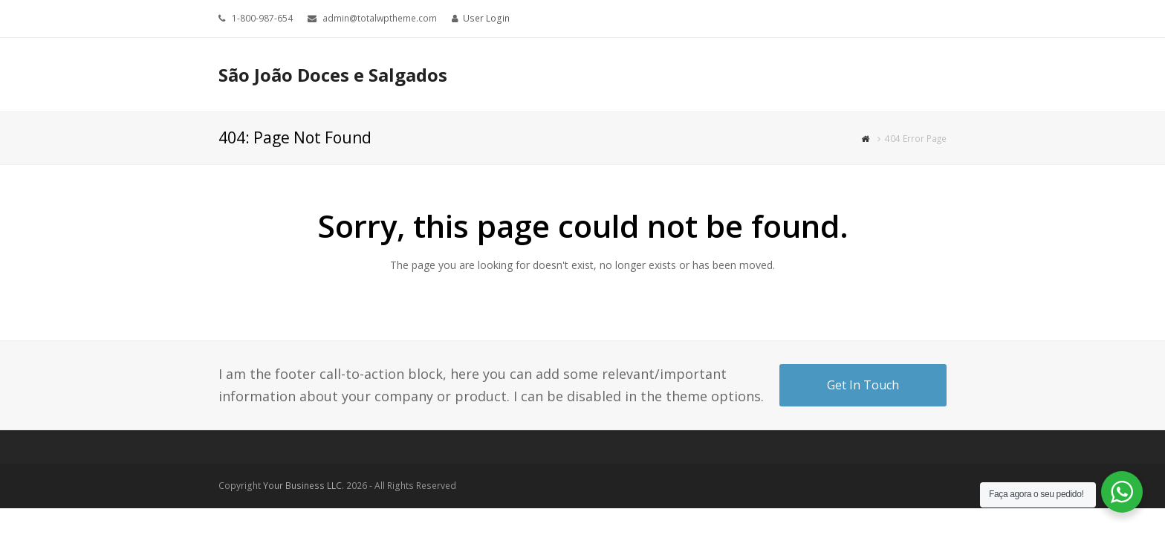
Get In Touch (863, 385)
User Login (486, 18)
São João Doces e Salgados (332, 74)
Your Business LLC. (303, 485)
